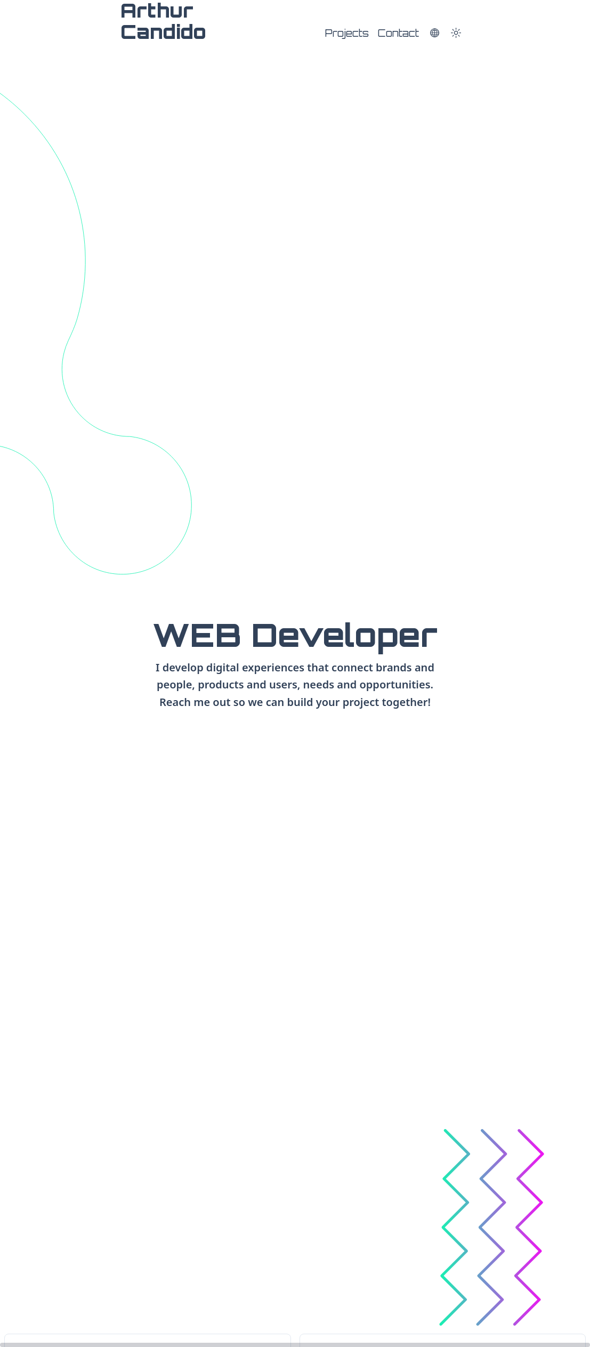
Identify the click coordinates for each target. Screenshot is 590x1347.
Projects (347, 33)
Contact (398, 33)
